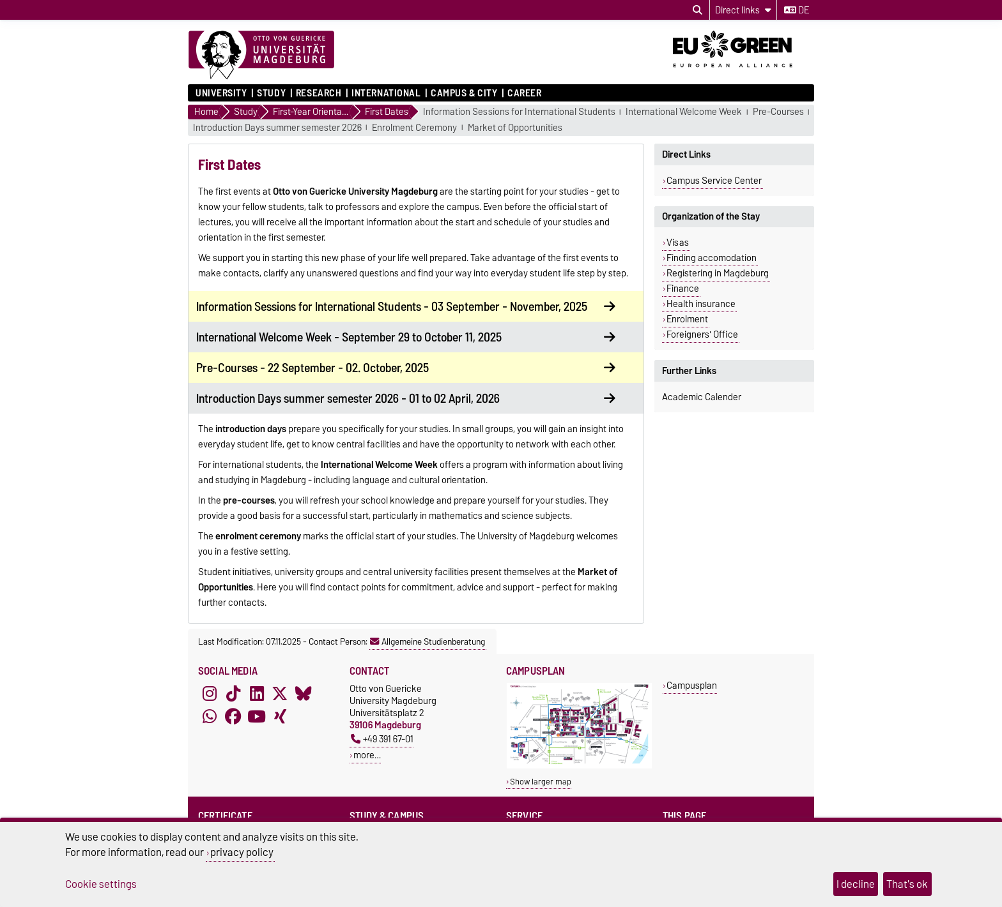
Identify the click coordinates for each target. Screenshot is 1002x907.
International (385, 93)
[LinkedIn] (256, 693)
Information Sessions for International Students (519, 112)
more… (367, 755)
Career (524, 93)
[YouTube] (256, 716)
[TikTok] (233, 693)
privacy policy (242, 852)
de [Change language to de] (796, 10)
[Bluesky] (303, 693)
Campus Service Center (714, 180)
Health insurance (701, 303)
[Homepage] (261, 55)
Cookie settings (101, 884)
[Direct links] (743, 10)
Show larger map (540, 781)
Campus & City (464, 93)
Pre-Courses (778, 112)
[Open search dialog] (697, 10)
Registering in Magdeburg (718, 273)
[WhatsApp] (209, 716)
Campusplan (692, 685)
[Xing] (279, 716)
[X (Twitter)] (279, 693)
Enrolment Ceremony (414, 128)
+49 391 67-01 (382, 739)
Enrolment (687, 319)
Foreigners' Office (702, 334)
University (221, 93)
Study (271, 93)
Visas (678, 242)
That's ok (907, 884)
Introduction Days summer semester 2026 (277, 128)
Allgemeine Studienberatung (427, 641)
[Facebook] (233, 716)
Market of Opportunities (515, 128)
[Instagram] (209, 693)
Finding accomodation (712, 258)
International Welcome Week (684, 112)
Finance (683, 288)
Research (318, 93)
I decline (855, 884)
